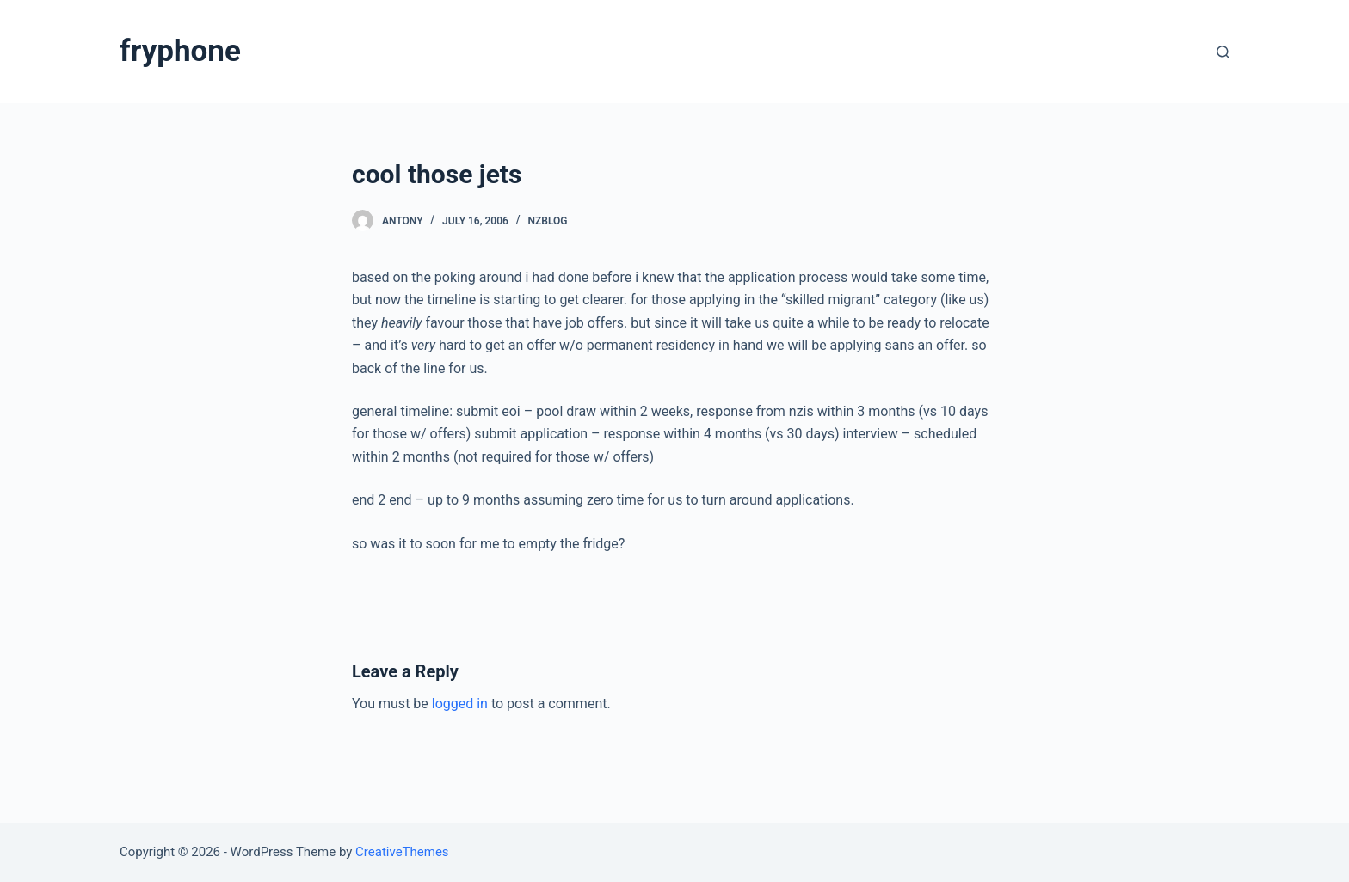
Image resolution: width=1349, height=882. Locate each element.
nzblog (548, 221)
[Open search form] (1223, 52)
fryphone (180, 51)
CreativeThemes (402, 852)
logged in (460, 703)
